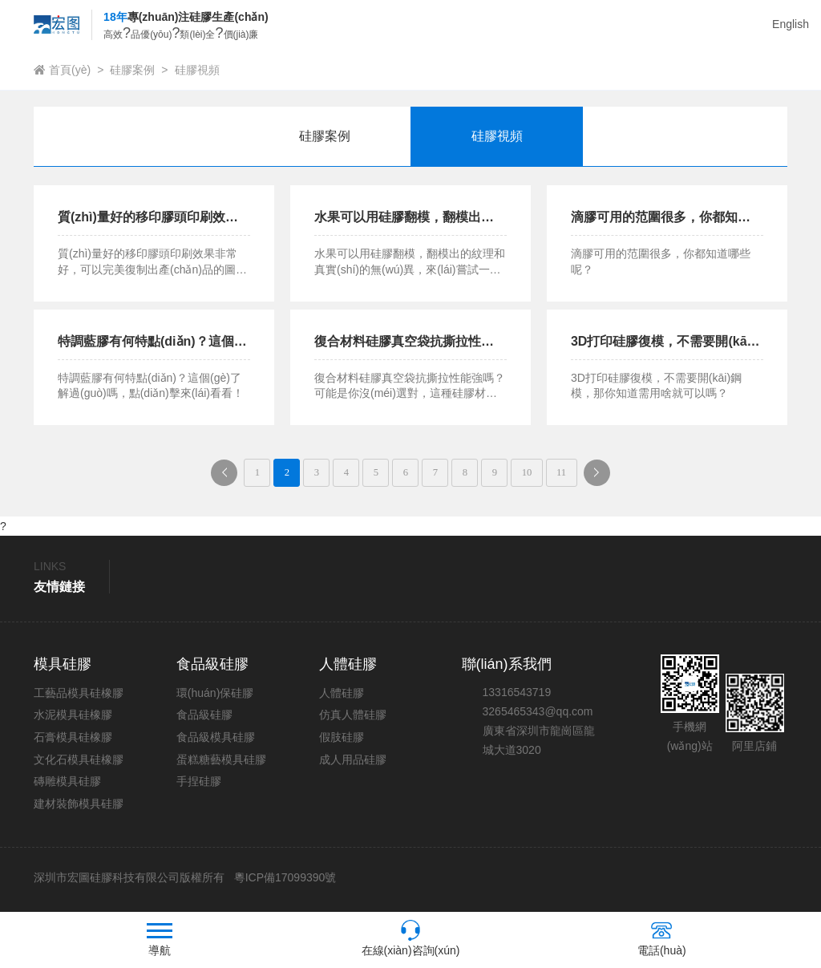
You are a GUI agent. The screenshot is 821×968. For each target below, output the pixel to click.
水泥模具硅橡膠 (73, 719)
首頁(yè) (70, 69)
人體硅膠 (341, 697)
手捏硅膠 (198, 786)
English (790, 24)
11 (589, 474)
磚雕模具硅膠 (67, 786)
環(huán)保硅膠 (214, 697)
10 (548, 474)
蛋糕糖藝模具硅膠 (221, 763)
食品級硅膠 (204, 719)
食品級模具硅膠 (215, 741)
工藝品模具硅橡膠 (78, 697)
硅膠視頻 (197, 69)
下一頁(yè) (636, 479)
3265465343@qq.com (538, 715)
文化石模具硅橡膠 (78, 763)
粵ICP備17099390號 (284, 882)
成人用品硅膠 (352, 763)
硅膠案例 (132, 69)
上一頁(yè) (198, 479)
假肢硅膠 (341, 741)
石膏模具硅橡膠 (73, 741)
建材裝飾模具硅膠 (78, 807)
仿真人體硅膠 (352, 719)
